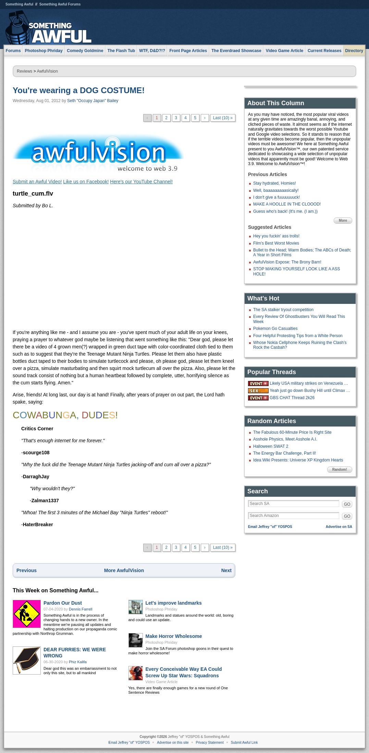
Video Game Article (162, 682)
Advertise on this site (172, 742)
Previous (26, 570)
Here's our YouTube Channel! (141, 181)
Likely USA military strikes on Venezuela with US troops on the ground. (310, 383)
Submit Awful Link (244, 742)
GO (347, 504)
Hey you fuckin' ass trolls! (276, 236)
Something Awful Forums (60, 4)
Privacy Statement (210, 742)
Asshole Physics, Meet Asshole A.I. (285, 439)
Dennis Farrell (80, 609)
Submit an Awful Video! (37, 181)
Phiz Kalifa (78, 662)
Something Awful (19, 4)
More (343, 220)
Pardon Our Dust (63, 603)
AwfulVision (47, 71)
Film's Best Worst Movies (276, 243)
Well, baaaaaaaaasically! (276, 190)
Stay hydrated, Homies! (274, 183)
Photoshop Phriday (161, 609)
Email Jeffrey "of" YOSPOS (270, 527)
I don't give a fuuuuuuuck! (276, 197)
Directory (354, 50)
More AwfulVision (124, 570)
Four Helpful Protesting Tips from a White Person (298, 335)
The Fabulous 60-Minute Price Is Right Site (292, 432)
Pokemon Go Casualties (275, 328)
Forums (13, 50)
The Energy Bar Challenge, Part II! (284, 453)
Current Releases (325, 50)
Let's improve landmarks (174, 603)
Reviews (24, 71)
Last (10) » (223, 117)
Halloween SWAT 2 (270, 446)
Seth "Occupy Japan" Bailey (92, 100)
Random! (339, 469)
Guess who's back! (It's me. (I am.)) (285, 211)
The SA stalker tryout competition (283, 309)
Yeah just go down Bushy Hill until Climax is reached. (310, 390)
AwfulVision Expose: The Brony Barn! (287, 262)
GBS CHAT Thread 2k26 (292, 397)
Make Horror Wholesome (174, 636)
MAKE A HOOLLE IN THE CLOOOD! (287, 204)
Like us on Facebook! (86, 181)
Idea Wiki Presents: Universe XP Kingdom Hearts (298, 460)
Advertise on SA (339, 527)
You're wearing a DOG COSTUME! (79, 90)
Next (226, 570)
